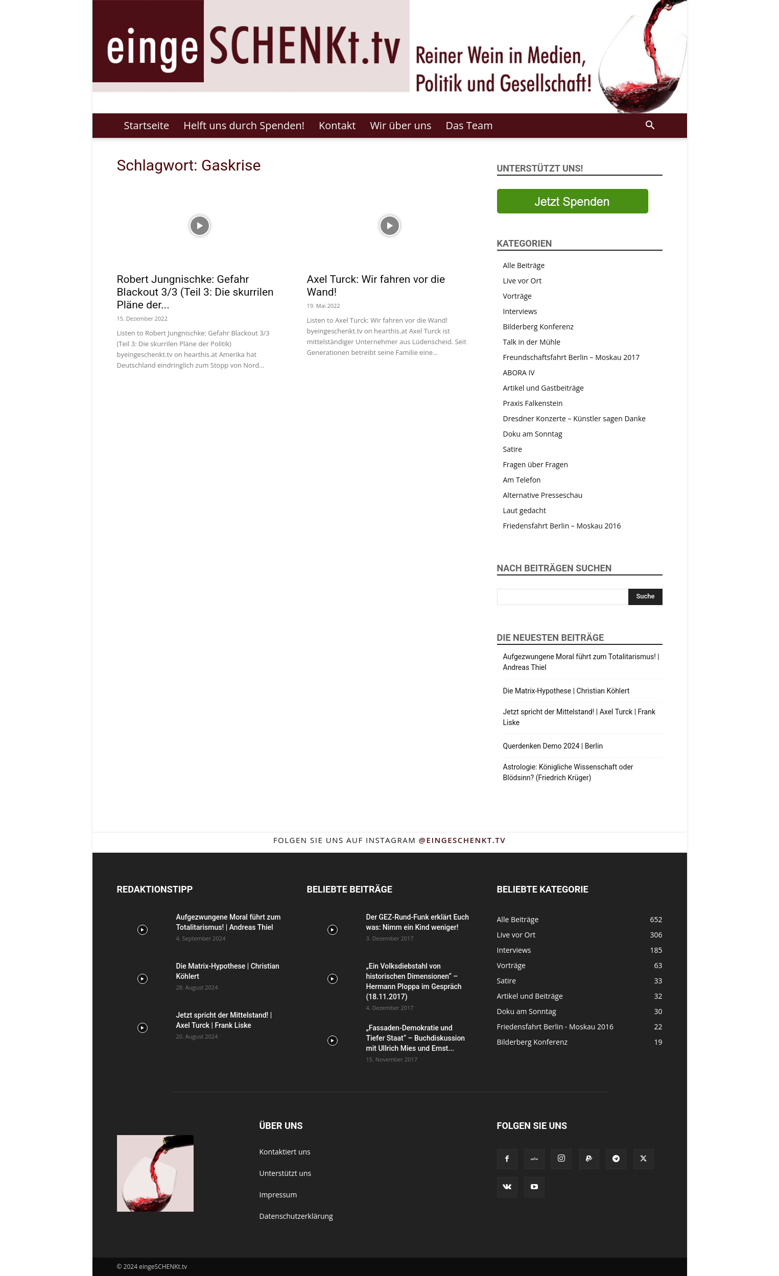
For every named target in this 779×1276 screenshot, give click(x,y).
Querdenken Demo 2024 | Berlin (553, 746)
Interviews (520, 311)
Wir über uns (400, 125)
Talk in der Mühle (532, 342)
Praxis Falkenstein (533, 403)
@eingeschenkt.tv (462, 840)
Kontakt (337, 125)
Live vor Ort (522, 280)
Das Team (468, 125)
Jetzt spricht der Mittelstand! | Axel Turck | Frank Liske (579, 717)
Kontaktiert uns (285, 1152)
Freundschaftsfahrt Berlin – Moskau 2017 (571, 357)
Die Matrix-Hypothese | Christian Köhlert (566, 691)
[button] (650, 126)
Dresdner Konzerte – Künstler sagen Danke (574, 418)
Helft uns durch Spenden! (243, 125)
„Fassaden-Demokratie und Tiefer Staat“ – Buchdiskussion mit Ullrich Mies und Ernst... (415, 1038)
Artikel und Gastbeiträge (543, 388)
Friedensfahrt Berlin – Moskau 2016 (562, 526)
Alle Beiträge (524, 265)
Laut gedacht (524, 510)
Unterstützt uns (285, 1173)
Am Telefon (522, 480)
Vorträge (517, 296)
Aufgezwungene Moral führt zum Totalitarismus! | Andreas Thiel (581, 662)
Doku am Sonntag (532, 434)
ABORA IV (519, 372)
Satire (513, 449)
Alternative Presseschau (543, 495)
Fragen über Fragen (536, 464)
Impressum (278, 1194)
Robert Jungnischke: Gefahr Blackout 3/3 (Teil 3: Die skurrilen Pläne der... (195, 292)
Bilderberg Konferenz (538, 326)
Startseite (147, 125)
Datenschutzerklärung (296, 1216)
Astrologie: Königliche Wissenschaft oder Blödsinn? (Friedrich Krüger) (568, 772)
